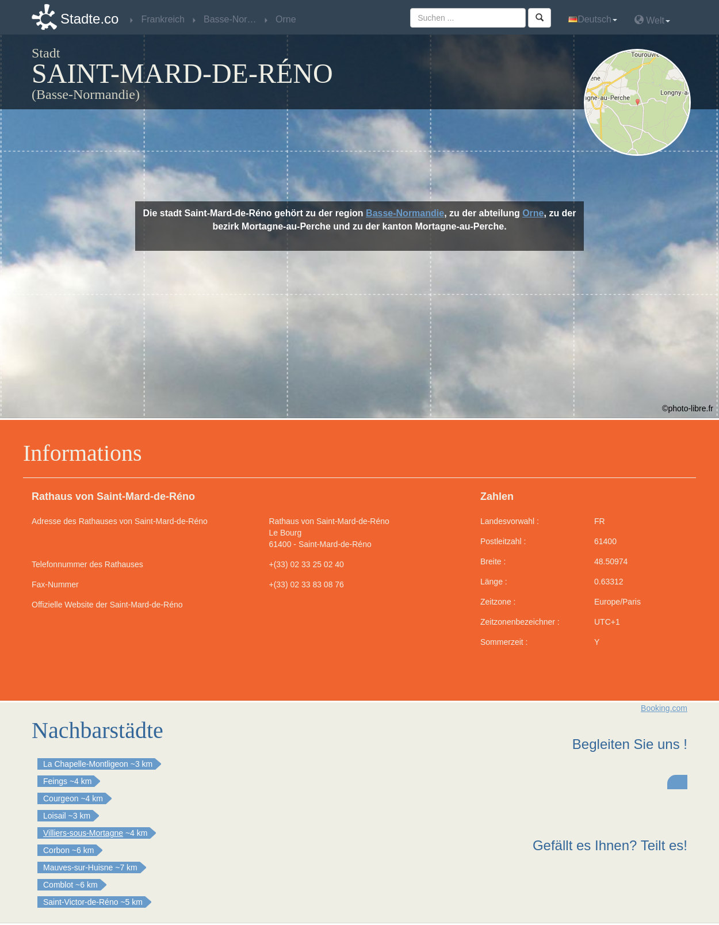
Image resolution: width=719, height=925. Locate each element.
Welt (652, 19)
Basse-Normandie (405, 213)
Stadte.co (89, 18)
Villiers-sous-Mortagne (83, 833)
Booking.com (664, 708)
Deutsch (592, 19)
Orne (533, 213)
